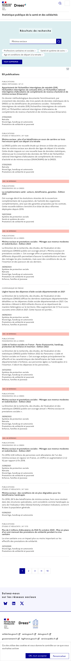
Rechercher (60, 3)
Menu (67, 3)
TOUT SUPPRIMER (11, 62)
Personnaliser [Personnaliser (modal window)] (59, 656)
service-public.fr (48, 639)
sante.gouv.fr (28, 634)
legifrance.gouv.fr (29, 639)
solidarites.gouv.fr (10, 634)
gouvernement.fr (9, 639)
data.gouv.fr (43, 634)
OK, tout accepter (38, 655)
